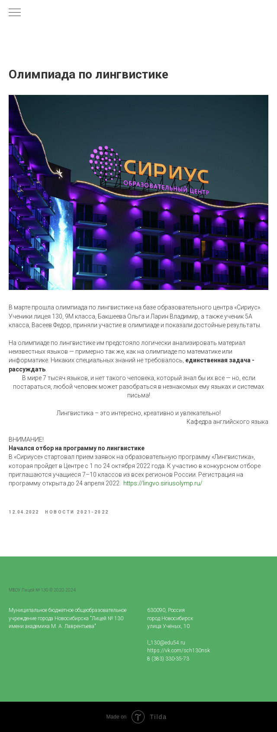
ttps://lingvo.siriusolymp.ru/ (165, 483)
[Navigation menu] (15, 13)
